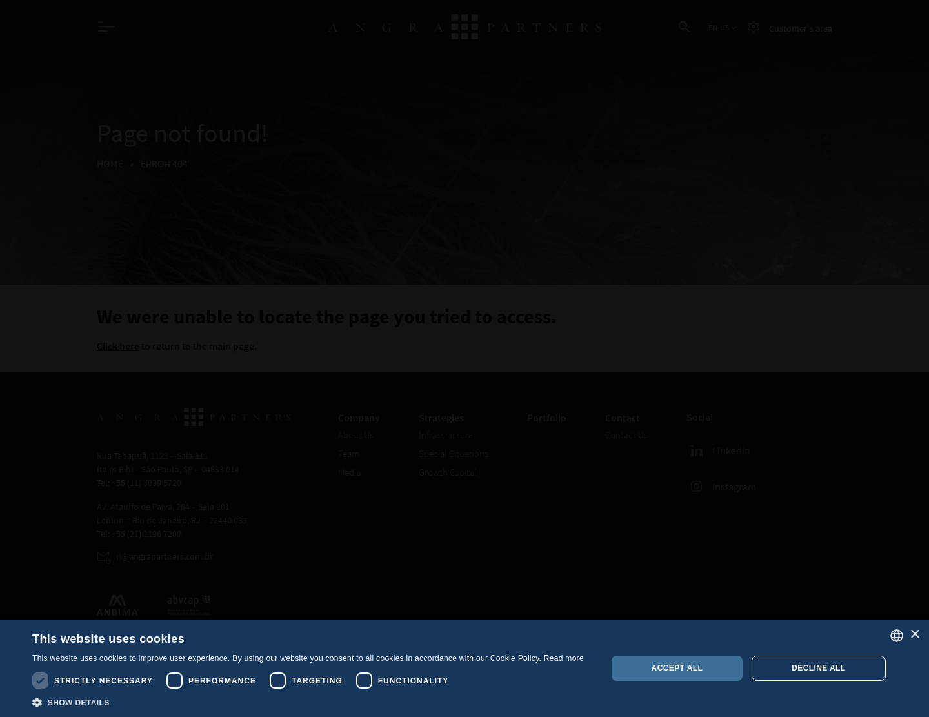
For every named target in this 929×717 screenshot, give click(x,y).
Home (110, 163)
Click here (118, 345)
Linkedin (718, 450)
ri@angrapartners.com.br (164, 556)
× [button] (914, 635)
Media (349, 472)
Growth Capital (448, 472)
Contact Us (626, 435)
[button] (308, 701)
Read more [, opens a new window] (564, 658)
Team (348, 453)
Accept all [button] (677, 667)
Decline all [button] (818, 667)
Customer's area (800, 28)
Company (359, 417)
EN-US (723, 28)
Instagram (721, 486)
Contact (622, 417)
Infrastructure (446, 435)
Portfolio (546, 417)
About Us (356, 435)
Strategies (441, 417)
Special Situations (453, 453)
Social (699, 416)
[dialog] (464, 668)
